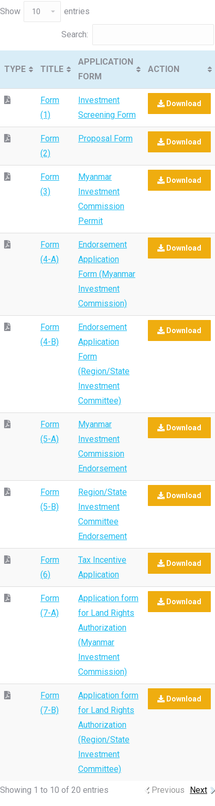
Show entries (45, 11)
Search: (137, 34)
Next (198, 790)
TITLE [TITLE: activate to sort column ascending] (51, 69)
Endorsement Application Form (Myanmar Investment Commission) (106, 274)
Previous (168, 790)
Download (179, 103)
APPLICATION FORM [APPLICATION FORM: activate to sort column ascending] (105, 69)
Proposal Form (105, 138)
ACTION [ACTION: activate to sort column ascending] (163, 69)
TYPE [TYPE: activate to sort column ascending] (15, 69)
